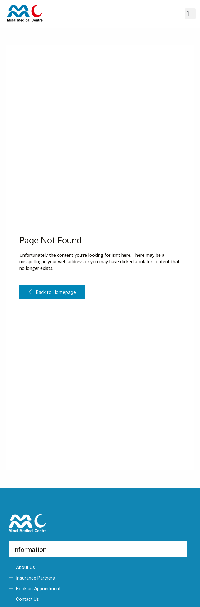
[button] (190, 13)
